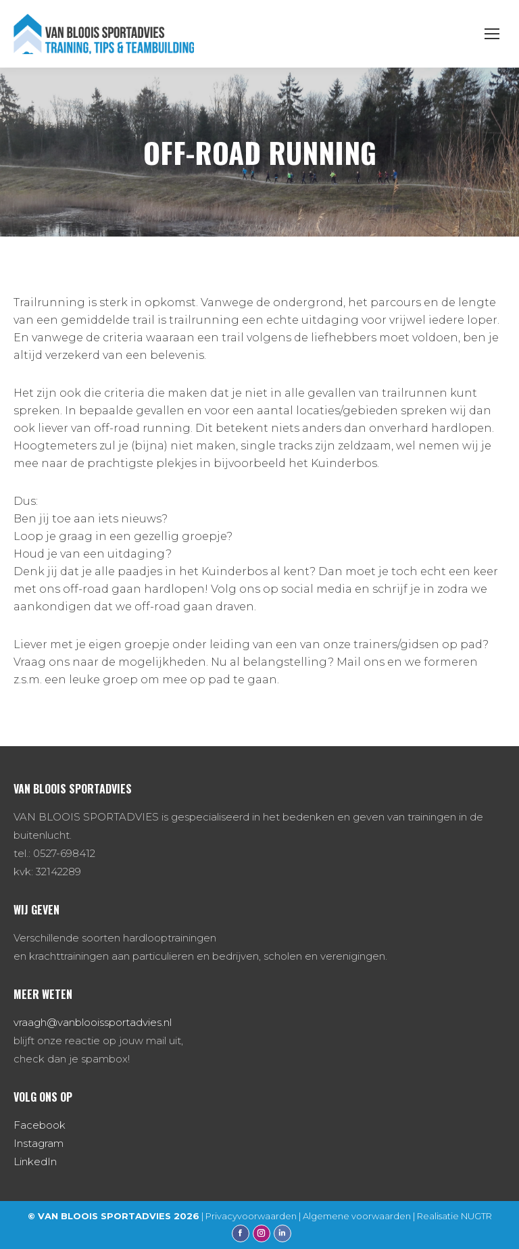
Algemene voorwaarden (357, 1215)
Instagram (39, 1143)
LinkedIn (35, 1161)
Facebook (40, 1125)
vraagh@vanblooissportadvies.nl (93, 1022)
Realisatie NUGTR (454, 1215)
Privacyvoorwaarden (251, 1215)
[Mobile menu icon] (491, 33)
